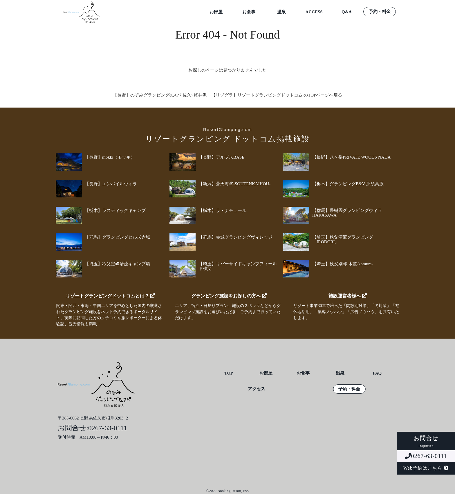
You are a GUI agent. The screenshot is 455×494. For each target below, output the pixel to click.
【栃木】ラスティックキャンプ (115, 210)
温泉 (281, 12)
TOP (228, 373)
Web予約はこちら (426, 468)
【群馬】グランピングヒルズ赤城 (117, 237)
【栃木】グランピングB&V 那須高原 (348, 183)
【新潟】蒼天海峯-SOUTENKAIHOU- (234, 183)
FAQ (377, 373)
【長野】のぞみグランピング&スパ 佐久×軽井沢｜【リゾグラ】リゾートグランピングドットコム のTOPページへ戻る (227, 95)
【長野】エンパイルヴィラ (111, 183)
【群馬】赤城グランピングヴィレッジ (235, 237)
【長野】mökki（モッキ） (110, 157)
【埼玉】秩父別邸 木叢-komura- (342, 263)
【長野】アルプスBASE (221, 157)
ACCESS (313, 12)
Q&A (347, 12)
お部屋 (216, 12)
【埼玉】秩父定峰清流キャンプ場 (117, 263)
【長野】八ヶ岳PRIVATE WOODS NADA (351, 157)
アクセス (256, 389)
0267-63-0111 (426, 456)
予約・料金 (380, 12)
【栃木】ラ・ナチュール (222, 210)
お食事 (248, 12)
